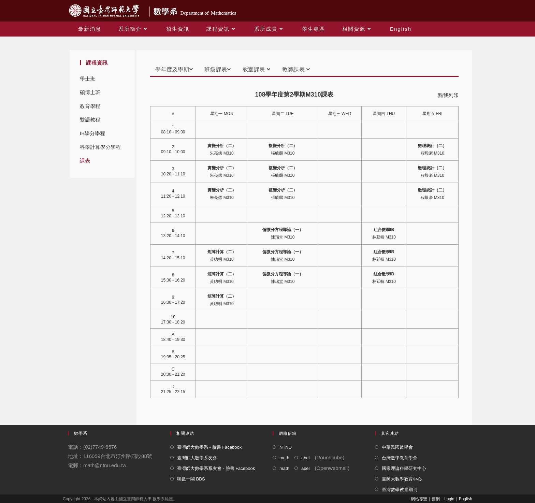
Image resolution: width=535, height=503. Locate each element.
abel (305, 457)
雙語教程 (90, 120)
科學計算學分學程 (100, 147)
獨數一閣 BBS (191, 479)
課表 (85, 160)
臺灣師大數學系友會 (197, 457)
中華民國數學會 (397, 447)
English (465, 499)
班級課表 (217, 69)
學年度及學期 (174, 69)
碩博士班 (90, 92)
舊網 (436, 499)
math (284, 457)
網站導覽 (419, 499)
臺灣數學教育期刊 (399, 489)
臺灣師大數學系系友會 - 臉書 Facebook (216, 468)
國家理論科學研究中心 (404, 468)
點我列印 (448, 95)
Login (449, 499)
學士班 (87, 79)
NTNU (285, 447)
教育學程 (90, 106)
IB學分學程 (92, 133)
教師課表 (296, 69)
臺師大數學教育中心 (402, 479)
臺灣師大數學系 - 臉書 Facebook (209, 447)
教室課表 (257, 69)
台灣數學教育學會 (399, 457)
